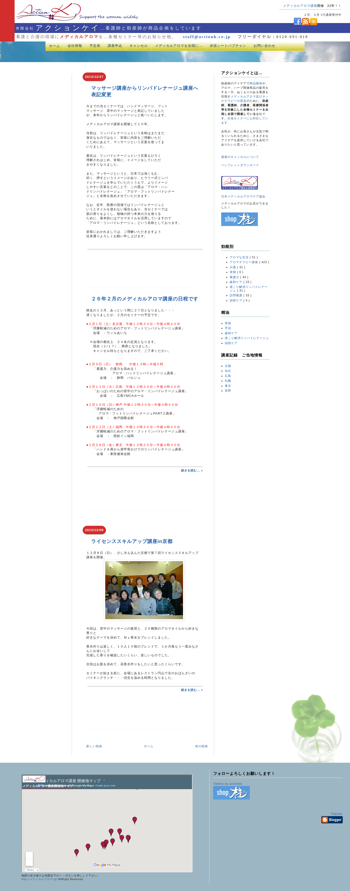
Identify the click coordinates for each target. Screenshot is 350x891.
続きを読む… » (192, 470)
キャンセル (139, 46)
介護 (233, 267)
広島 (228, 376)
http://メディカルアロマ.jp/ (39, 879)
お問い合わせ (264, 46)
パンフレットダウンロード (240, 165)
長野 (228, 390)
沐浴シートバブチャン (228, 46)
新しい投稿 (94, 746)
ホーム (54, 46)
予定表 (94, 46)
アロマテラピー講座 (244, 262)
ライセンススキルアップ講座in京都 (132, 541)
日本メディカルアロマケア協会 (243, 196)
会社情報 (75, 46)
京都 (228, 366)
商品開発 (256, 83)
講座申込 (115, 46)
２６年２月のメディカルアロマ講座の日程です (144, 298)
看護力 (235, 277)
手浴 (228, 328)
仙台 (228, 371)
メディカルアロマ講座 (300, 6)
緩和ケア (236, 282)
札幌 (228, 380)
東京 (228, 386)
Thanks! (337, 814)
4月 (323, 14)
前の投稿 (201, 746)
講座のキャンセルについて (240, 157)
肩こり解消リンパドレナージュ (247, 338)
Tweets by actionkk (227, 784)
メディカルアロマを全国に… (178, 46)
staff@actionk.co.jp (207, 36)
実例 (233, 272)
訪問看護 (236, 295)
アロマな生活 (240, 257)
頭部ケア (236, 300)
